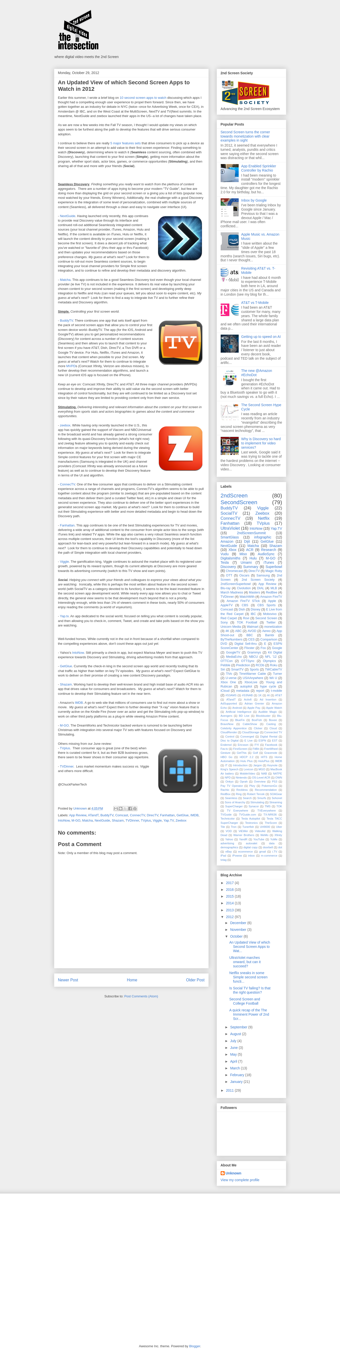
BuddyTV (66, 320)
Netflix (264, 518)
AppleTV (227, 605)
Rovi (246, 618)
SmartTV (237, 669)
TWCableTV (273, 669)
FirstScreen (240, 748)
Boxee (273, 720)
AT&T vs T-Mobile (255, 303)
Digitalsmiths (230, 558)
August (236, 1034)
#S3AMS (230, 695)
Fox (263, 648)
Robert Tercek (255, 794)
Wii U (273, 678)
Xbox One (228, 682)
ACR (250, 550)
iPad (223, 855)
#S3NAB (247, 695)
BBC (249, 635)
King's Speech (230, 769)
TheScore (271, 822)
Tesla (225, 562)
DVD (224, 643)
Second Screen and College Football (244, 1001)
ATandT (93, 815)
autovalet (251, 843)
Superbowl (273, 567)
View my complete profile (240, 1180)
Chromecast (234, 571)
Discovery (228, 567)
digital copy (250, 847)
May (234, 1054)
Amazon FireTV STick (243, 601)
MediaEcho (234, 656)
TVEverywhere (266, 810)
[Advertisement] (91, 1232)
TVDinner (66, 766)
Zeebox (181, 820)
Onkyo (229, 781)
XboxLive (250, 682)
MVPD (71, 366)
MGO (261, 769)
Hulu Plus (246, 761)
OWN (278, 777)
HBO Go (226, 757)
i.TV (274, 851)
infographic (262, 537)
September (239, 1027)
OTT (229, 575)
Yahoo (229, 839)
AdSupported (229, 703)
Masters (254, 592)
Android (237, 707)
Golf (255, 752)
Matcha (65, 280)
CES (251, 639)
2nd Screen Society (258, 579)
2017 (230, 883)
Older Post (195, 980)
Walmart (252, 626)
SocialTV (229, 513)
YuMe (273, 839)
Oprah (244, 781)
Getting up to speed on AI (261, 337)
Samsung (263, 575)
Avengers (226, 715)
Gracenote (270, 752)
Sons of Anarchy (235, 802)
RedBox (226, 794)
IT (226, 765)
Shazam (66, 684)
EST (274, 740)
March (235, 1068)
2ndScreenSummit (251, 533)
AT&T (278, 695)
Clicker (258, 728)
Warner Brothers (243, 835)
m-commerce (269, 855)
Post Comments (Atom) (141, 996)
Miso (243, 554)
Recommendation (266, 789)
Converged (247, 736)
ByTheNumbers (232, 639)
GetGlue (66, 666)
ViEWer (243, 831)
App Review (77, 815)
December (238, 923)
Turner (277, 673)
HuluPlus (263, 761)
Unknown (233, 1173)
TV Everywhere (237, 810)
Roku (273, 665)
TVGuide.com (247, 814)
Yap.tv (64, 616)
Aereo (266, 631)
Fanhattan (67, 525)
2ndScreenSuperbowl (236, 584)
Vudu (225, 554)
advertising (227, 843)
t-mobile (276, 691)
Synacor (254, 806)
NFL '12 (270, 656)
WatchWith (246, 596)
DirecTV (152, 815)
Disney (255, 609)
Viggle (64, 561)
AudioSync (266, 554)
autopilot (246, 686)
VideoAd (260, 831)
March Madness (232, 592)
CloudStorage (250, 732)
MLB (273, 588)
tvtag (224, 859)
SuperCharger (234, 806)
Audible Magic (267, 711)
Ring (239, 794)
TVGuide (226, 814)
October (237, 936)
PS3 (274, 781)
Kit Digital (275, 652)
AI (268, 695)
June (234, 1048)
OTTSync (247, 661)
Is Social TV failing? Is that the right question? (249, 990)
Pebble (225, 665)
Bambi (269, 635)
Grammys (254, 652)
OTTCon (227, 661)
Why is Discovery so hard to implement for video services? (261, 443)
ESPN (262, 740)
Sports (254, 669)
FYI (257, 744)
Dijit (247, 541)
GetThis (241, 752)
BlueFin (240, 720)
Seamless (231, 798)
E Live (248, 740)
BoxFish (257, 720)
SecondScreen (239, 502)
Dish (242, 609)
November (238, 930)
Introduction (240, 765)
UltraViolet (230, 528)
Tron (234, 826)
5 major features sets (125, 143)
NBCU (253, 656)
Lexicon (248, 769)
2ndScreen (234, 495)
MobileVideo (247, 773)
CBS (245, 605)
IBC (253, 614)
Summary (250, 567)
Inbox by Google (254, 200)
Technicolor (228, 818)
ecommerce (245, 851)
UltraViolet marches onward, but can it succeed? (245, 962)
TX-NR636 (270, 814)
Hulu (253, 558)
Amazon (227, 541)
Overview (260, 781)
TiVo (229, 673)
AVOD (252, 631)
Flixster (249, 648)
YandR (243, 839)
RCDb (260, 665)
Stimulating (257, 802)
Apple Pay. (254, 707)
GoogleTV (233, 652)
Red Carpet (229, 618)
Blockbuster (263, 715)
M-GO (64, 725)
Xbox (232, 550)
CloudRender (229, 732)
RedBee (271, 592)
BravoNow (227, 724)
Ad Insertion (268, 699)
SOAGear (276, 794)
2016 (230, 890)
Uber (279, 826)
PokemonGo (269, 785)
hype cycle (268, 686)
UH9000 (265, 826)
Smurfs (261, 798)
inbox (251, 855)
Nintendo (241, 777)
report (260, 691)
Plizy (252, 785)
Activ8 (247, 699)
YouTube (258, 839)
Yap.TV (168, 820)
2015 (230, 896)
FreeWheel (271, 748)
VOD (229, 831)
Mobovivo (270, 614)
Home (132, 980)
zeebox (65, 425)
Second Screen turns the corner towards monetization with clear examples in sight (245, 136)
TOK (279, 806)
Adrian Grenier (254, 703)
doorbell (268, 847)
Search (247, 798)
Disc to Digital (230, 740)
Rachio (225, 789)
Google (277, 648)
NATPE (277, 773)
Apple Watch (274, 707)
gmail (262, 851)
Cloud (273, 728)
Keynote (272, 765)
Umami (246, 562)
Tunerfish (248, 826)
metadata (242, 691)
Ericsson (243, 744)
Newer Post (68, 980)
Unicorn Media (231, 626)
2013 (230, 910)
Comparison (268, 639)
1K (260, 695)
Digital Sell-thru (245, 643)
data (271, 843)
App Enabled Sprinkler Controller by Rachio (258, 168)
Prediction (243, 665)
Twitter (270, 622)
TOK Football (247, 622)
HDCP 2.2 (246, 757)
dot (280, 847)
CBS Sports (266, 605)
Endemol (226, 744)
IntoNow (78, 652)
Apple (272, 601)
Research (268, 550)
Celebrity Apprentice (234, 728)
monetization (273, 626)
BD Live (244, 715)
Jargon (257, 765)
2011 (230, 1090)
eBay (228, 851)
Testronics (251, 822)
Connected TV (273, 732)
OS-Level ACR (261, 777)
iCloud (225, 691)
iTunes (269, 562)
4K (227, 631)
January (237, 1082)
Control (229, 736)
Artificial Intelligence (238, 711)
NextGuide (67, 216)
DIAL (260, 588)
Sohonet (277, 798)
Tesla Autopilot (250, 818)
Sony (224, 622)
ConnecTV (67, 484)
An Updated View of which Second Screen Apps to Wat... (249, 946)
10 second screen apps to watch (143, 98)
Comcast (121, 815)
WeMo (264, 835)
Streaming (275, 802)
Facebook (271, 744)
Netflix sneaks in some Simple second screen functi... (248, 977)
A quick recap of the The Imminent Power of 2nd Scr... (249, 1014)
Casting (271, 724)
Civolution (244, 588)
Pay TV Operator (232, 785)
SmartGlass (230, 537)
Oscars (244, 575)
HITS (264, 757)
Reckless (242, 789)
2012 (230, 917)
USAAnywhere (253, 678)
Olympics (269, 661)
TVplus (65, 748)
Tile (223, 826)
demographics (229, 847)
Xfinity (278, 835)
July (233, 1041)
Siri (223, 669)
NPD (228, 777)
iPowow (237, 855)
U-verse (230, 678)
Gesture (226, 752)
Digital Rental (268, 736)
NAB (264, 773)
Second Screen (266, 618)
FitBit (256, 748)
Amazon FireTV (271, 596)
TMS (268, 806)
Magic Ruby (273, 571)
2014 (230, 903)
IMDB (79, 703)
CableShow (250, 724)
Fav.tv (224, 748)
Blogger (194, 1346)
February (237, 1075)
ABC (238, 631)
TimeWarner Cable (252, 673)
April (234, 1061)
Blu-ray (226, 588)
